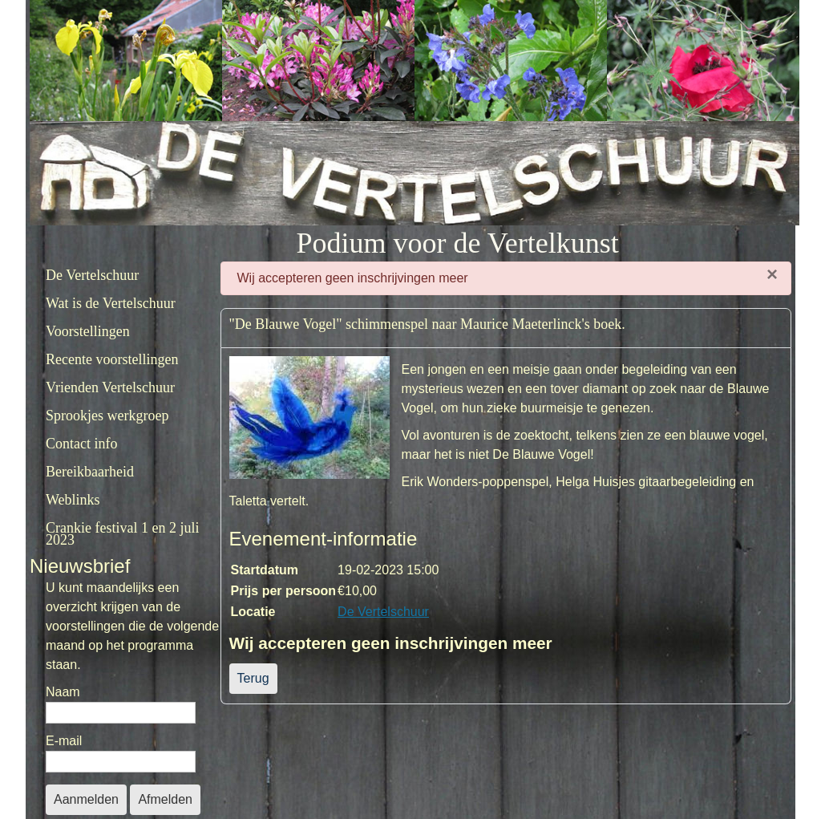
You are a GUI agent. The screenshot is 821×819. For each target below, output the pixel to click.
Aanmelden (86, 799)
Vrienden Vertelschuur (110, 387)
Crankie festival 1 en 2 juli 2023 (122, 534)
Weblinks (73, 500)
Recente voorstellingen (112, 359)
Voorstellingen (88, 331)
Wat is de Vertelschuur (111, 303)
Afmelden (165, 799)
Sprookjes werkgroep (107, 415)
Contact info (81, 444)
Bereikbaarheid (90, 472)
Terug (253, 678)
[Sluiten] (772, 274)
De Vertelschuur (92, 275)
